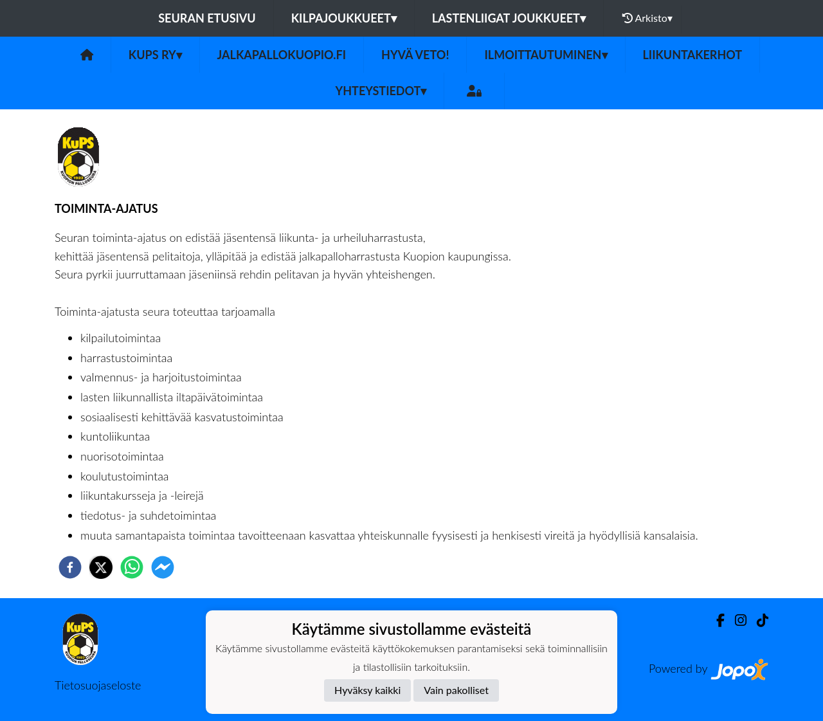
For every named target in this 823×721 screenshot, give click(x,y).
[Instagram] (735, 620)
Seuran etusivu (207, 18)
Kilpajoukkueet (344, 18)
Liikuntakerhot (693, 55)
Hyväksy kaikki (367, 690)
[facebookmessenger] (162, 567)
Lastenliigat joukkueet (509, 18)
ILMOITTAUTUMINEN (545, 55)
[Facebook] (715, 620)
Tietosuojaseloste (98, 685)
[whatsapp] (131, 567)
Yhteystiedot (381, 91)
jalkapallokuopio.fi (281, 55)
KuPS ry (155, 55)
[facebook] (70, 567)
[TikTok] (757, 620)
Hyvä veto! (415, 55)
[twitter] (101, 567)
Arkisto (647, 18)
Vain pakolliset (456, 690)
